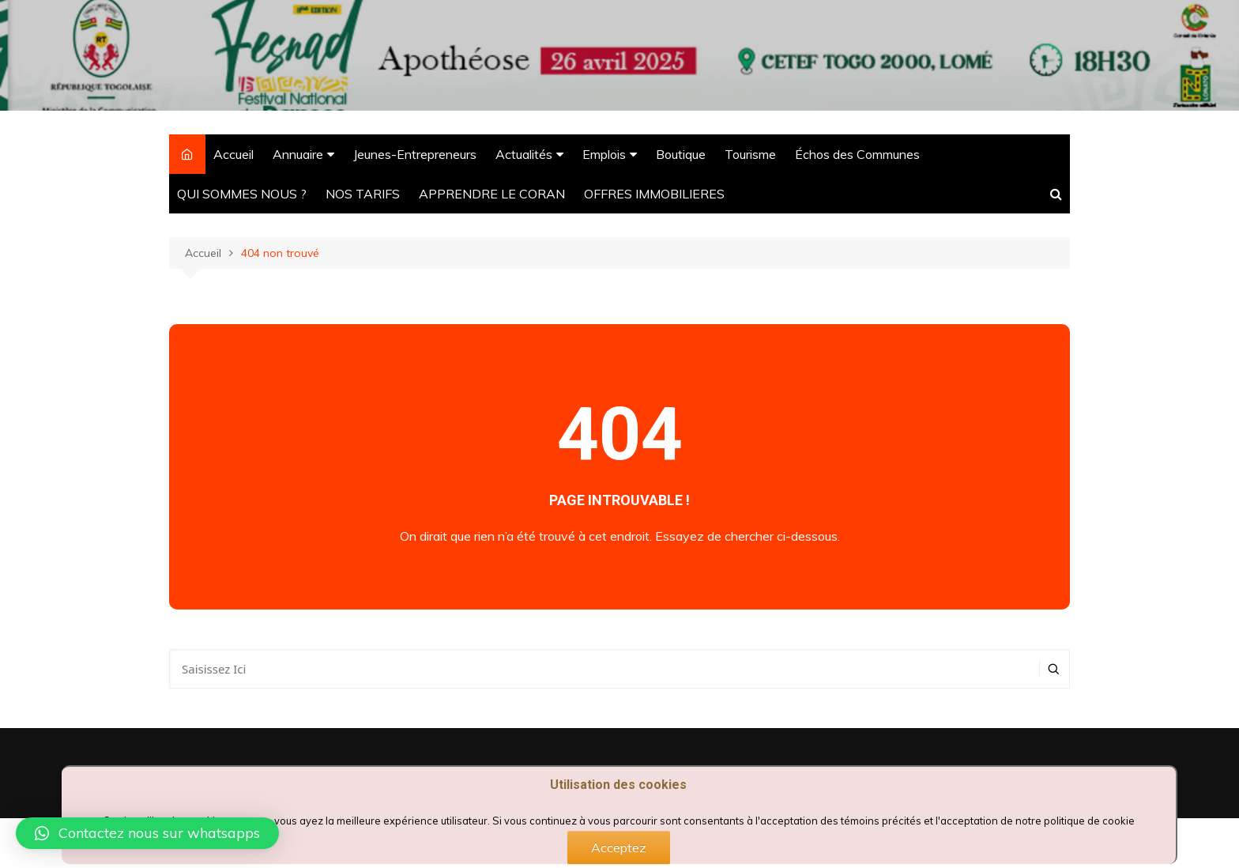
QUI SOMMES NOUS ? (242, 194)
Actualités (523, 154)
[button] (147, 833)
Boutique (681, 154)
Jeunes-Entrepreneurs (414, 154)
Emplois (604, 154)
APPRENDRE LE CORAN (492, 194)
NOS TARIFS (363, 194)
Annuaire (298, 154)
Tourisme (750, 154)
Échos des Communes (857, 154)
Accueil (233, 154)
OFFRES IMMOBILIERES (654, 194)
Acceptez (618, 847)
